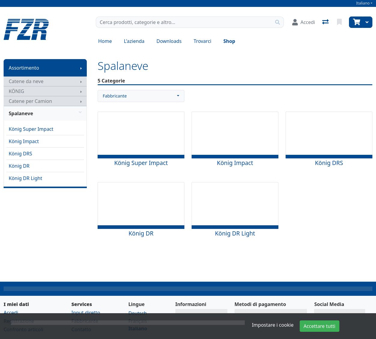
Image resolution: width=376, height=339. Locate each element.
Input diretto (85, 312)
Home (105, 41)
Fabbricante (115, 96)
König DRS (20, 153)
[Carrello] (356, 22)
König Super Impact (31, 129)
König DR (19, 166)
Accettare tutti (319, 326)
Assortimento (24, 67)
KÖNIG (16, 91)
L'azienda (134, 41)
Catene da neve (26, 81)
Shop (229, 41)
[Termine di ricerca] (184, 22)
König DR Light (25, 178)
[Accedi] (304, 22)
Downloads (169, 41)
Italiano (363, 3)
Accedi (11, 312)
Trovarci (202, 41)
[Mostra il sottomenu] (81, 67)
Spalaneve (45, 113)
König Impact (24, 141)
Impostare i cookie (273, 325)
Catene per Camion (30, 101)
